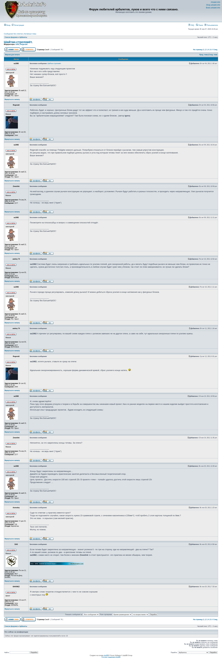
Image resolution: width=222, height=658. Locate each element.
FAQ (191, 25)
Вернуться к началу (12, 99)
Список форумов (11, 37)
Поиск (199, 25)
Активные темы (30, 34)
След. (215, 49)
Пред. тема (203, 55)
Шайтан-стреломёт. (18, 42)
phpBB (106, 655)
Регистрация (18, 25)
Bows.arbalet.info (213, 8)
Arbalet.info (215, 2)
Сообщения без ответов (13, 34)
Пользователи (211, 25)
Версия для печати (12, 55)
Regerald (23, 44)
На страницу (198, 49)
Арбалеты (23, 37)
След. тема (213, 55)
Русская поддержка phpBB (110, 657)
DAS (17, 44)
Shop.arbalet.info (213, 5)
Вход (7, 25)
